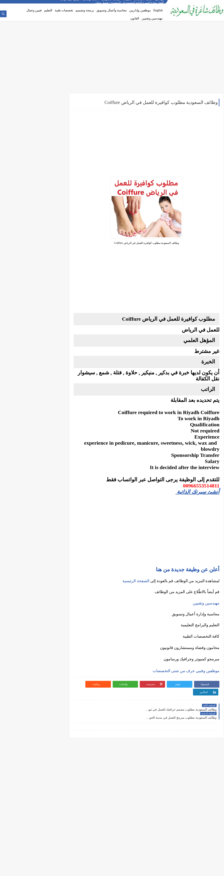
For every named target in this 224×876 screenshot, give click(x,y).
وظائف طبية (53, 186)
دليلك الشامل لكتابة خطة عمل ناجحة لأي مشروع (33, 494)
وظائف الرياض (51, 234)
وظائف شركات (51, 109)
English (158, 10)
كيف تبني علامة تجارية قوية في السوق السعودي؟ (33, 501)
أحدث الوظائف (90, 3)
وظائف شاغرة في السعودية (178, 870)
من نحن (159, 3)
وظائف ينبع (53, 299)
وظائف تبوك (53, 292)
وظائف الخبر (52, 256)
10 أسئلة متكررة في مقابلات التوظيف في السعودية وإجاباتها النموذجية (37, 326)
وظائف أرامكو (52, 117)
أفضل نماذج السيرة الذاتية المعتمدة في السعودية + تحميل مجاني (33, 353)
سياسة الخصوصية (110, 3)
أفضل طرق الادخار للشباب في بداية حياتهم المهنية (37, 485)
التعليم (48, 10)
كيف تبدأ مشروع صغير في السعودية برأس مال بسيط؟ (35, 475)
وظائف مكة (53, 263)
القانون (134, 18)
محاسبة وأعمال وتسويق (111, 10)
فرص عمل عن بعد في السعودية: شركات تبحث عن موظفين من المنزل (34, 363)
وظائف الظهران (50, 284)
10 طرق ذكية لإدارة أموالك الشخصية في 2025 (35, 466)
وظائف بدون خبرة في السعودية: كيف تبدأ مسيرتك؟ (38, 374)
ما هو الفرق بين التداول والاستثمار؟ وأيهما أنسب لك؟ (34, 402)
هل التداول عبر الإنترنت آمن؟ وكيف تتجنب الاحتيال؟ (37, 440)
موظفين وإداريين (140, 10)
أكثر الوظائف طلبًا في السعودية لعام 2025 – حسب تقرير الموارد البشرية (36, 343)
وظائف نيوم (53, 138)
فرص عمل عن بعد (70, 3)
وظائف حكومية (51, 131)
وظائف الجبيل (52, 277)
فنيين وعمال (34, 10)
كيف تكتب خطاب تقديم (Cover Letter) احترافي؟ (34, 334)
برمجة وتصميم (85, 10)
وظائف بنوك (53, 124)
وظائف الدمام (52, 248)
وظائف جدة (53, 241)
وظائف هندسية (51, 172)
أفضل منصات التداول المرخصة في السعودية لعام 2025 (33, 412)
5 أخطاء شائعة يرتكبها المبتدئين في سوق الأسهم (34, 421)
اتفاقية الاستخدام (143, 3)
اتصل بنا (127, 3)
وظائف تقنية (53, 179)
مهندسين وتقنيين (152, 18)
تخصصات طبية (64, 10)
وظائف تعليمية (51, 201)
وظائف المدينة (51, 270)
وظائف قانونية (51, 208)
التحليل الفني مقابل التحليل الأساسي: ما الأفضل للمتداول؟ (34, 430)
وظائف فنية (53, 193)
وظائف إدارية (52, 165)
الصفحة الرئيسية (135, 581)
